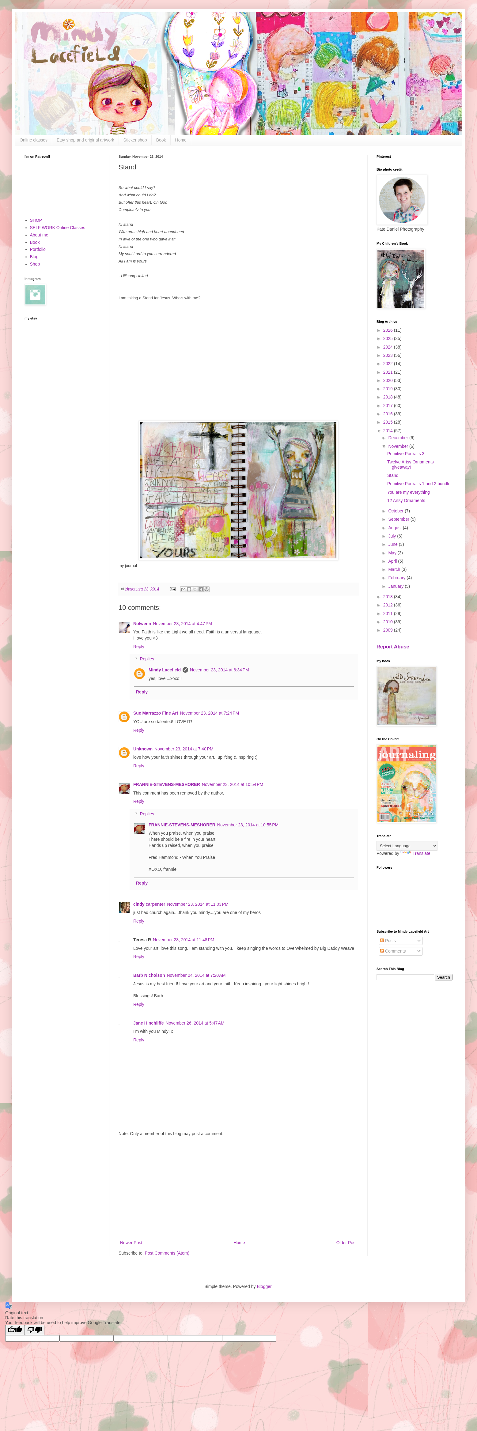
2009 (388, 630)
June (393, 544)
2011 (388, 613)
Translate (415, 853)
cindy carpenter (149, 904)
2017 (388, 405)
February (397, 577)
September (399, 519)
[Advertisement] (238, 1188)
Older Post (346, 1242)
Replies (147, 659)
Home (181, 140)
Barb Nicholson (149, 975)
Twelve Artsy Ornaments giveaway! (410, 464)
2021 (388, 372)
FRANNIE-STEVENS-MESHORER (166, 784)
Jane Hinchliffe (148, 1023)
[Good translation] (15, 1330)
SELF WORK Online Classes (57, 227)
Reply (138, 646)
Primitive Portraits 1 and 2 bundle (418, 483)
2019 (388, 388)
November (398, 446)
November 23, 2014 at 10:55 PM (247, 824)
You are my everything (408, 492)
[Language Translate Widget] (407, 846)
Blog (34, 256)
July (392, 536)
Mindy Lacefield (165, 669)
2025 (388, 338)
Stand (393, 475)
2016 (388, 413)
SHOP (36, 220)
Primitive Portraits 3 (405, 453)
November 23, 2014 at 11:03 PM (197, 904)
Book (161, 140)
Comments (393, 951)
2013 (388, 596)
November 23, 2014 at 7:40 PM (184, 748)
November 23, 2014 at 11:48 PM (183, 939)
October (396, 510)
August (395, 527)
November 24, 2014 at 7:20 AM (196, 975)
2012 (388, 604)
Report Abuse (393, 646)
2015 (388, 422)
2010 (388, 621)
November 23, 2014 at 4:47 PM (182, 623)
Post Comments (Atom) (167, 1253)
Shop (35, 264)
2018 (388, 397)
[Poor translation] (34, 1330)
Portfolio (38, 249)
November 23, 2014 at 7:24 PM (209, 713)
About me (39, 234)
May (392, 552)
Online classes (33, 140)
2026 (388, 330)
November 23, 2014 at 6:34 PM (219, 669)
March (394, 569)
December (398, 437)
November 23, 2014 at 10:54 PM (232, 784)
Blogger (264, 1286)
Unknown (143, 748)
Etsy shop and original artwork (85, 140)
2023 (388, 355)
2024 (388, 347)
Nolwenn (142, 623)
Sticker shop (135, 140)
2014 (388, 430)
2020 (388, 380)
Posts (388, 940)
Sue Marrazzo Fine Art (155, 713)
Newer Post (131, 1242)
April (393, 561)
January (396, 586)
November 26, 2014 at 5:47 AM (195, 1023)
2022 (388, 363)
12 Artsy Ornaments (406, 500)
